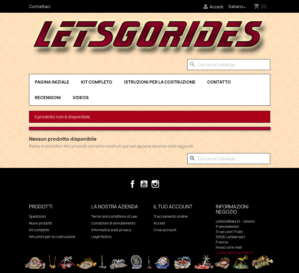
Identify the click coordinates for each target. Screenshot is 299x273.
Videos (81, 97)
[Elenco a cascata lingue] (237, 6)
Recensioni (48, 97)
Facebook (132, 184)
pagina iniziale (52, 82)
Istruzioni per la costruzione (160, 82)
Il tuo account (173, 206)
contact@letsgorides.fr (235, 252)
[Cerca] (228, 64)
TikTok (167, 184)
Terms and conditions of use (114, 216)
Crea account (165, 230)
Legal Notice (101, 236)
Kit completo (96, 82)
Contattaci (39, 6)
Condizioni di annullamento (113, 223)
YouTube (144, 184)
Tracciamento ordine (171, 216)
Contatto (219, 82)
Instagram (155, 184)
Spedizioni (37, 216)
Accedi (159, 223)
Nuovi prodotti (40, 223)
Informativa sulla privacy (111, 230)
